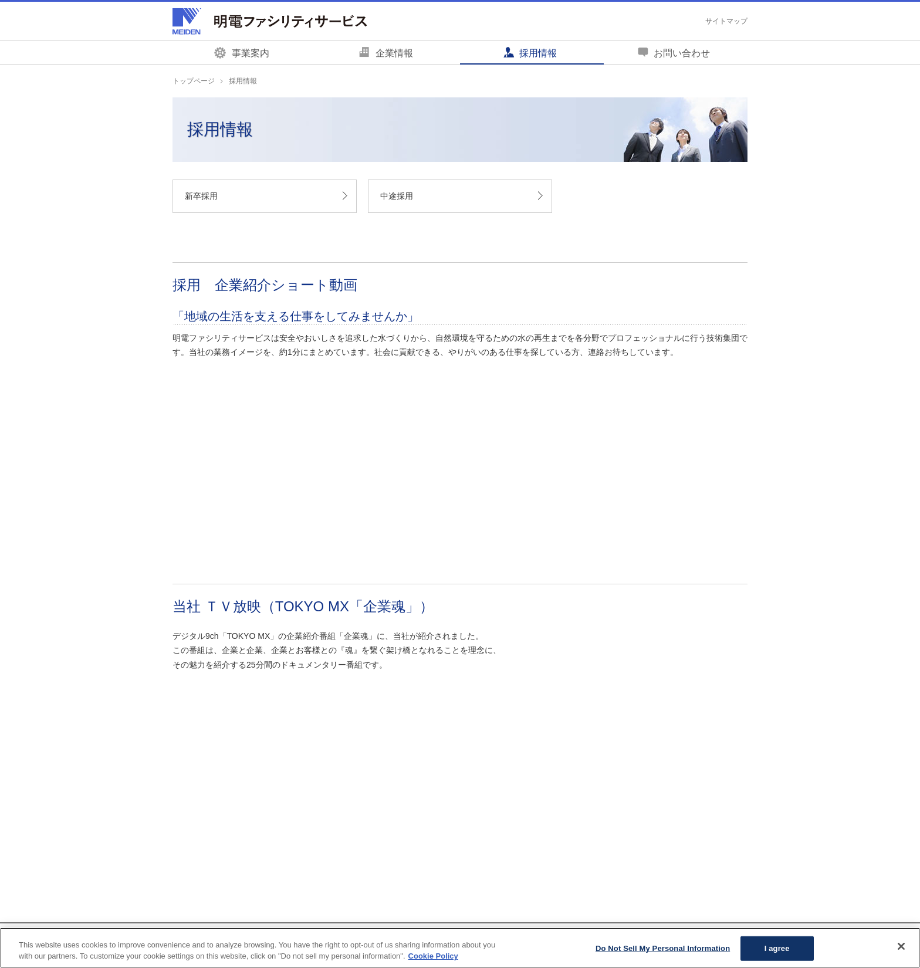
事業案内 (250, 53)
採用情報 (538, 53)
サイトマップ (726, 21)
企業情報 (394, 53)
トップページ (193, 81)
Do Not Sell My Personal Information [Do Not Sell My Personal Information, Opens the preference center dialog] (663, 948)
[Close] (901, 946)
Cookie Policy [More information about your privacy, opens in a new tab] (433, 956)
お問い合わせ (682, 53)
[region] (460, 948)
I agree (777, 948)
